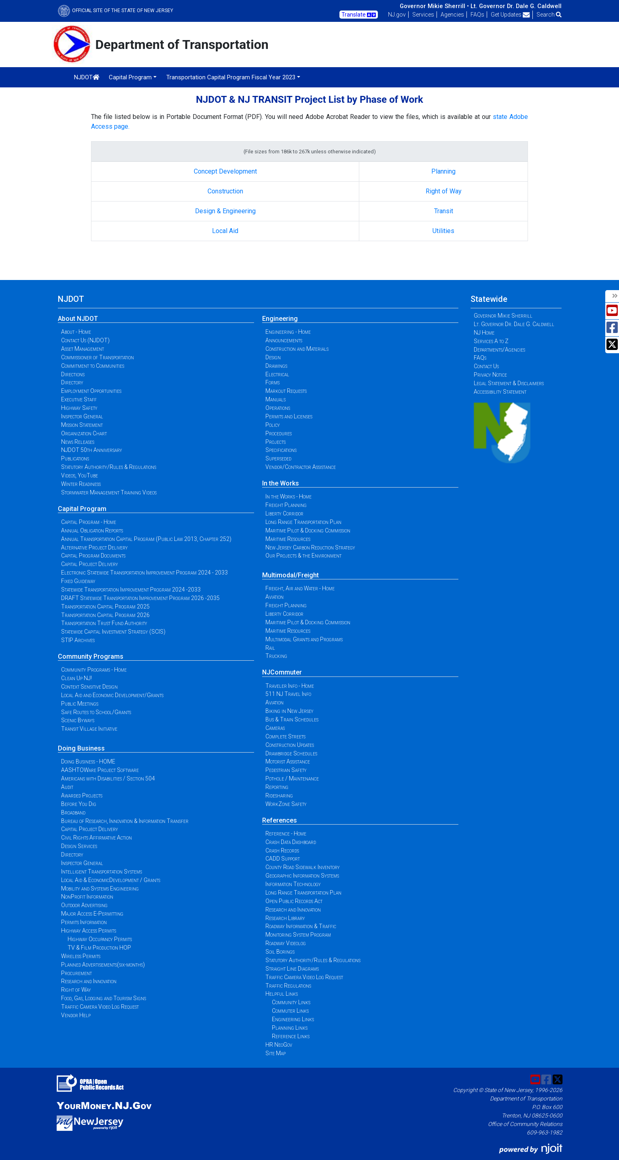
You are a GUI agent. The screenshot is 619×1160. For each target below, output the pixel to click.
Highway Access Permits (88, 930)
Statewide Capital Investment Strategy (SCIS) (113, 631)
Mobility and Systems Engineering (100, 888)
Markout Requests (286, 391)
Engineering (280, 318)
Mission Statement (82, 425)
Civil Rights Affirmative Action (96, 837)
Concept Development (225, 171)
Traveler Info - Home (289, 686)
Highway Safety (79, 408)
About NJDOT (78, 318)
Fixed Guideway (78, 581)
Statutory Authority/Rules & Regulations (108, 467)
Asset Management (82, 349)
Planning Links (289, 1027)
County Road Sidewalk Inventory (302, 867)
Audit (67, 787)
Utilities (443, 231)
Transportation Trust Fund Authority (104, 623)
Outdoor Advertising (84, 905)
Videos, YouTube (79, 475)
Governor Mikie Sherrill (503, 315)
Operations (277, 408)
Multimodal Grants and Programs (304, 639)
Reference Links (291, 1036)
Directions (73, 374)
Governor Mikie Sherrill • (434, 6)
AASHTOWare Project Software (100, 770)
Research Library (285, 918)
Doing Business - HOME (88, 761)
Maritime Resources (287, 539)
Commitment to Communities (92, 366)
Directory (72, 382)
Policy (272, 425)
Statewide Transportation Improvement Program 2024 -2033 (131, 589)
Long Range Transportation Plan (303, 522)
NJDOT (87, 77)
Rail (270, 648)
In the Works (280, 483)
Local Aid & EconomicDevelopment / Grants (110, 880)
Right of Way (444, 191)
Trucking (276, 656)
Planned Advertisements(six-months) (103, 964)
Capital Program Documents (93, 555)
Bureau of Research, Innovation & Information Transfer (125, 821)
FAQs (477, 14)
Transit (443, 211)
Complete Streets (285, 736)
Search (549, 14)
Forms (272, 382)
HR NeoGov (278, 1044)
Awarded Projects (81, 795)
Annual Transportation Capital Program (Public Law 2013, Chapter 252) (146, 539)
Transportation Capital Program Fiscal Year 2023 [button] (230, 77)
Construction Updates (289, 745)
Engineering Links (293, 1019)
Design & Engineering (225, 211)
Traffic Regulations (288, 985)
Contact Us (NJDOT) (85, 340)
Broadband (73, 812)
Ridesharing (279, 795)
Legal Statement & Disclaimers (509, 383)
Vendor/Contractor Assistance (300, 467)
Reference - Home (285, 833)
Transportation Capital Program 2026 (105, 615)
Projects (275, 442)
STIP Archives (78, 640)
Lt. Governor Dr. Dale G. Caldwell (516, 6)
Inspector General (82, 416)
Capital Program (82, 509)
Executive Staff (79, 399)
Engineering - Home (288, 332)
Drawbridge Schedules (291, 753)
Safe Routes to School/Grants (96, 712)
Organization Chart (84, 433)
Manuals (275, 399)
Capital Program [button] (130, 77)
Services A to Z (491, 341)
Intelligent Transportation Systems (101, 871)
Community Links (291, 1002)
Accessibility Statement (500, 391)
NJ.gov (397, 14)
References (279, 820)
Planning (443, 171)
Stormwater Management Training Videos (109, 492)
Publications (75, 458)
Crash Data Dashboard (290, 842)
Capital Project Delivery (89, 564)
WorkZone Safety (286, 804)
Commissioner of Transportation (97, 357)
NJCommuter (282, 672)
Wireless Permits (80, 956)
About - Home (76, 332)
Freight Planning (286, 505)
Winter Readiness (81, 484)
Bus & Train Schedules (291, 719)
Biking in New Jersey (289, 711)
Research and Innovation (89, 981)
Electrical (277, 374)
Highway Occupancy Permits (100, 939)
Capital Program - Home (88, 522)
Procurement (76, 973)
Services (423, 14)
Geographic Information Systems (302, 875)
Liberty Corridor (284, 513)
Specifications (281, 450)
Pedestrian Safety (286, 770)
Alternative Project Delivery (94, 547)
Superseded (278, 458)
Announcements (283, 340)
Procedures (278, 433)
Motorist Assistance (287, 761)
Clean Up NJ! (76, 678)
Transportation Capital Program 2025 (105, 606)
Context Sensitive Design (89, 686)
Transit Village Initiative (89, 728)
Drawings (276, 366)
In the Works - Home (288, 496)
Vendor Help (76, 1015)
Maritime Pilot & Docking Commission (307, 530)
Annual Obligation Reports (92, 530)
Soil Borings (280, 951)
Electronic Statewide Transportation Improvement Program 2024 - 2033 (144, 572)
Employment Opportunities (91, 391)
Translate (358, 15)
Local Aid (225, 231)
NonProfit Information (87, 896)
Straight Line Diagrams (292, 968)
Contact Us (486, 366)
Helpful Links (281, 993)
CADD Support (282, 858)
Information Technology (293, 884)
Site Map (275, 1053)
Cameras (275, 728)
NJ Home (484, 332)
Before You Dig (78, 804)
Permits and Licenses (288, 416)
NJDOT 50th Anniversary (91, 450)
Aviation (274, 597)
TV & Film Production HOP (99, 947)
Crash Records (282, 850)
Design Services (79, 846)
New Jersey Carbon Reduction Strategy (310, 547)
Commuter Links (290, 1010)
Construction (225, 191)
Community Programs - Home (94, 669)
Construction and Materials (297, 349)
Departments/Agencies (499, 349)
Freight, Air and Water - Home (300, 588)
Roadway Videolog (285, 943)
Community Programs (90, 656)
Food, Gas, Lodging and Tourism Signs (103, 998)
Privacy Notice (490, 374)
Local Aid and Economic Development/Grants (112, 695)
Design (273, 357)
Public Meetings (79, 703)
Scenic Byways (77, 720)
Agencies (452, 14)
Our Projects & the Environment (303, 555)
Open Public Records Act (293, 901)
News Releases (77, 442)
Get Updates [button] (510, 14)
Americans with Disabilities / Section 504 (108, 778)
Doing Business (81, 748)
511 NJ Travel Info (288, 694)
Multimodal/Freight (290, 575)
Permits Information (84, 922)
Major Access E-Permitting (92, 913)
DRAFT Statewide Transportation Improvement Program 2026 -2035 (140, 598)
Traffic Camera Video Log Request (100, 1006)
